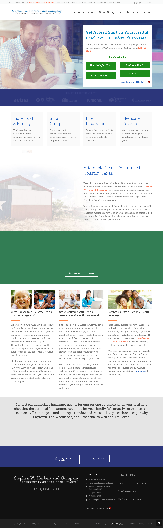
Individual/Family (83, 12)
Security (141, 524)
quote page (140, 371)
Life (120, 12)
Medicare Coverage (131, 120)
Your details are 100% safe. (133, 82)
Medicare (133, 12)
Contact (147, 12)
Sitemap (132, 524)
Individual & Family (23, 120)
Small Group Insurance (132, 483)
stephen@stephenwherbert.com (42, 2)
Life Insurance (95, 120)
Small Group (107, 12)
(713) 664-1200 (46, 488)
